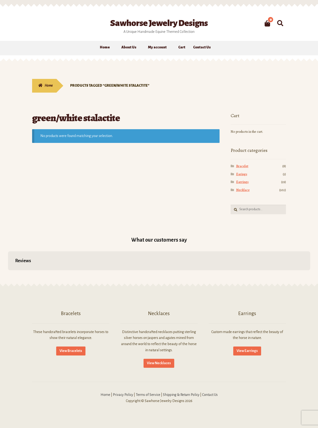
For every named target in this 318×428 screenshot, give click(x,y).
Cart (181, 47)
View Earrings (247, 351)
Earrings (242, 182)
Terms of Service (148, 395)
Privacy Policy (123, 395)
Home (105, 47)
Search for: (280, 23)
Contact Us (202, 47)
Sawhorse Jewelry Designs (159, 23)
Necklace (243, 190)
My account (157, 47)
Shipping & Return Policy (181, 395)
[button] (8, 275)
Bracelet (242, 166)
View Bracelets (70, 351)
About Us (128, 47)
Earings (241, 174)
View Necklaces (159, 363)
